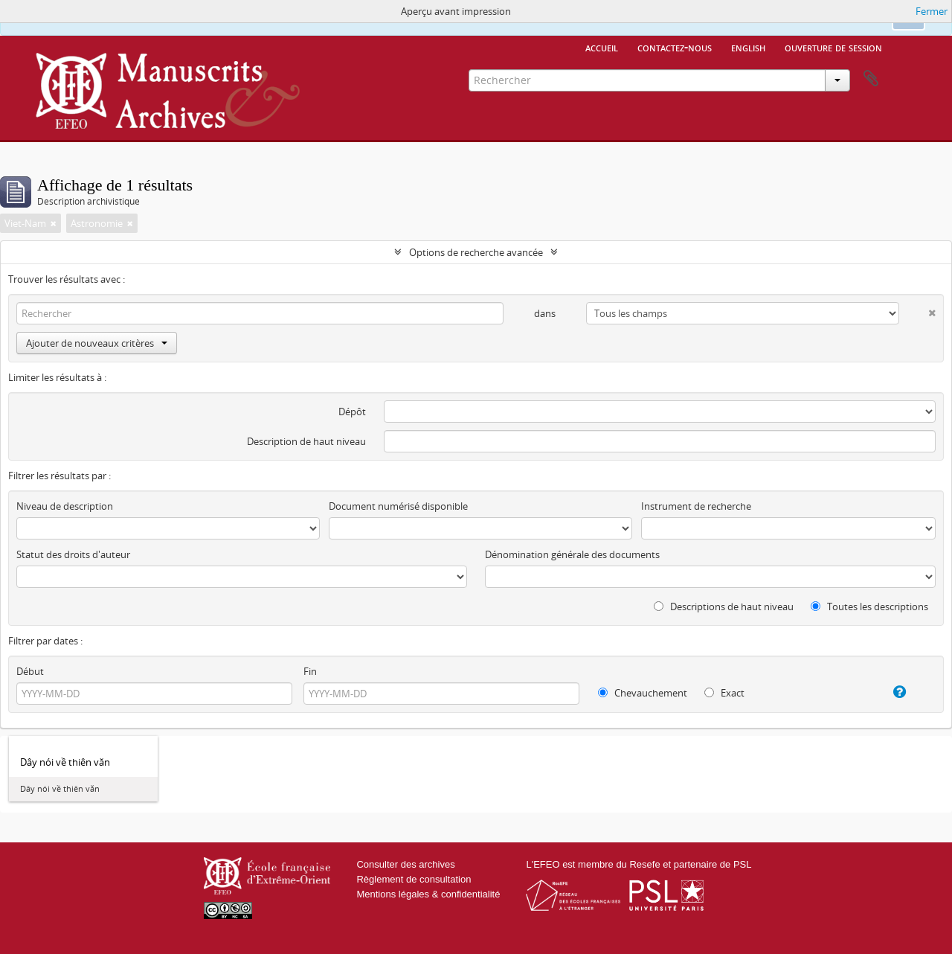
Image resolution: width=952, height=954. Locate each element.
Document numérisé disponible (398, 506)
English (748, 47)
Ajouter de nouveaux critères (96, 343)
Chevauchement (642, 693)
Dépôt (352, 411)
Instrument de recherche (696, 506)
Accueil (601, 47)
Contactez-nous (674, 47)
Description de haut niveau (306, 441)
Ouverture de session (833, 47)
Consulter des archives (405, 864)
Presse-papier (871, 78)
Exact (724, 693)
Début (30, 671)
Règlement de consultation (413, 879)
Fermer (932, 11)
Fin (310, 671)
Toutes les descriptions (869, 606)
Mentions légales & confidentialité (428, 894)
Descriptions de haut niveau (724, 606)
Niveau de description (64, 506)
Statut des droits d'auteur (73, 554)
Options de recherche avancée (476, 252)
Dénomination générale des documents (572, 554)
